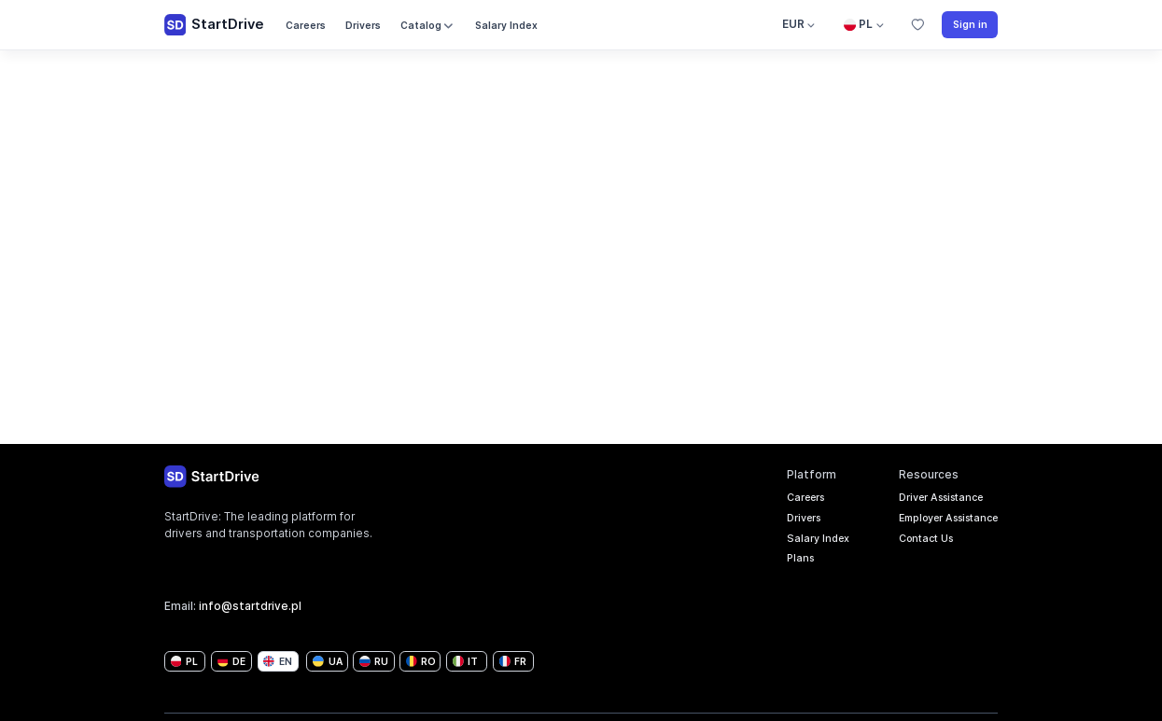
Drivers (363, 25)
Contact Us (912, 541)
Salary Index (506, 25)
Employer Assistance (939, 520)
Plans (779, 563)
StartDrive (214, 25)
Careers (306, 25)
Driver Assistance (929, 499)
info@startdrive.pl (250, 606)
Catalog (427, 26)
